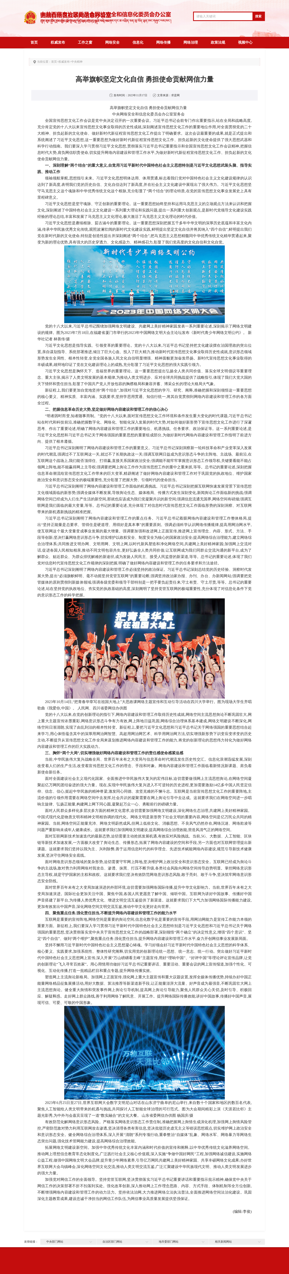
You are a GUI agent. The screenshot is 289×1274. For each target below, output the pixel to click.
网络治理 (190, 42)
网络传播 (163, 42)
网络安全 (112, 42)
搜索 (258, 16)
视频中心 (245, 42)
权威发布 (58, 42)
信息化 (137, 42)
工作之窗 (85, 42)
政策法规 (218, 42)
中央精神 (76, 61)
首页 (34, 42)
